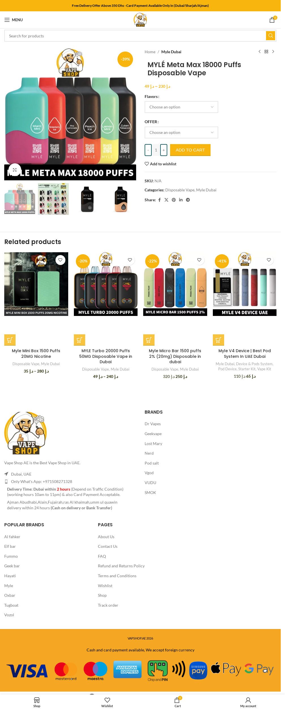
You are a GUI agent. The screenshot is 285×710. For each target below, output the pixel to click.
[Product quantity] (156, 150)
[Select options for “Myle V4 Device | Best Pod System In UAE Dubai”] (218, 340)
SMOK (150, 492)
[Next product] (273, 51)
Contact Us (107, 546)
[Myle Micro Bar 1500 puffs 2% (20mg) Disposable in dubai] (175, 284)
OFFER (151, 121)
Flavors (151, 96)
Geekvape (153, 433)
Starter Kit (247, 369)
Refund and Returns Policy (121, 565)
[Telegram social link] (188, 200)
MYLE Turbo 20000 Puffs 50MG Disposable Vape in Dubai (105, 356)
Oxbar (9, 595)
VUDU (150, 482)
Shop (102, 595)
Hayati (10, 575)
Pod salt (152, 463)
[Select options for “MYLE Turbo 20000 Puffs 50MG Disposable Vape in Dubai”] (79, 340)
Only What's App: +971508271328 (41, 481)
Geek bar (12, 565)
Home (150, 51)
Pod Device (227, 369)
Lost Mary (153, 443)
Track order (108, 605)
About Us (106, 536)
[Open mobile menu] (13, 19)
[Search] (140, 36)
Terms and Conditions (117, 575)
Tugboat (11, 605)
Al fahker (12, 536)
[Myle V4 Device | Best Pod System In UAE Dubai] (245, 284)
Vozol (9, 614)
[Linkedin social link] (180, 200)
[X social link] (166, 200)
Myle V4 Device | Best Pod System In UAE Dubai (244, 353)
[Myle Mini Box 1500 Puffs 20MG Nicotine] (36, 284)
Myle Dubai (171, 51)
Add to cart (193, 150)
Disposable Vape (179, 189)
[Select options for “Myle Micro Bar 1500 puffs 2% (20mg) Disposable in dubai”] (149, 340)
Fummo (11, 556)
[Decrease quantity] (148, 150)
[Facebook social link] (159, 200)
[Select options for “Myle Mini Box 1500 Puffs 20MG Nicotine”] (10, 340)
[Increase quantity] (163, 150)
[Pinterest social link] (173, 200)
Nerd (149, 453)
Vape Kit (264, 369)
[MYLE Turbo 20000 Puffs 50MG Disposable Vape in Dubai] (106, 284)
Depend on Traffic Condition (97, 489)
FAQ (102, 556)
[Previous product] (259, 51)
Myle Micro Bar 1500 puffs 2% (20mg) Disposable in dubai (175, 356)
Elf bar (10, 546)
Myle (8, 585)
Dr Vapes (153, 423)
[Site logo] (140, 19)
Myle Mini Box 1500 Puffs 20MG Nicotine (36, 353)
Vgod (149, 472)
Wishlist (105, 585)
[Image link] (25, 432)
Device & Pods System (254, 364)
